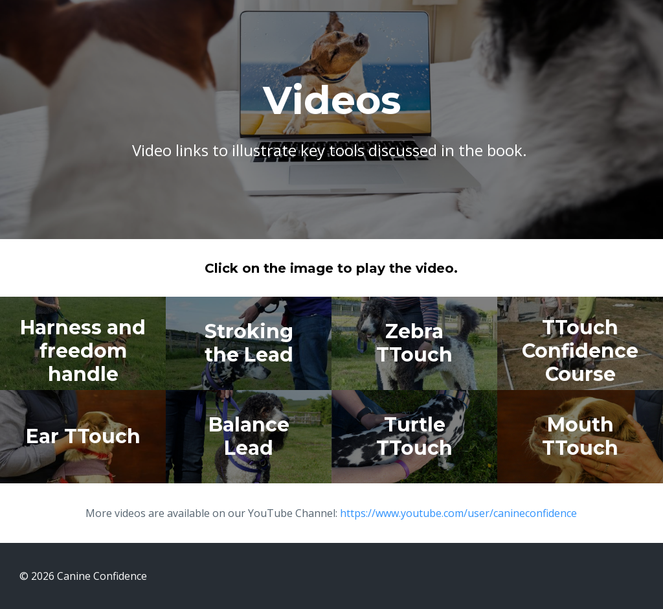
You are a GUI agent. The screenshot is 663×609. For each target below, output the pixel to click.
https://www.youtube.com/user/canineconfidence (458, 513)
